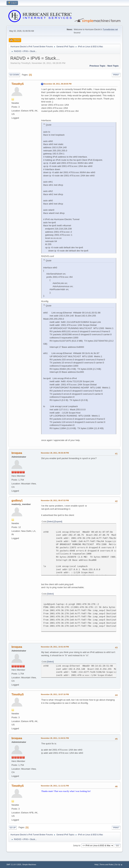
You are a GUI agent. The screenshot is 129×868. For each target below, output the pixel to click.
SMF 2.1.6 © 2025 (13, 864)
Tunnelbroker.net (110, 29)
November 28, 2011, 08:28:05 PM (57, 84)
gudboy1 (17, 500)
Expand (58, 521)
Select (50, 521)
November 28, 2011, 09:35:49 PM (55, 453)
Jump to (76, 845)
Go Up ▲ (119, 864)
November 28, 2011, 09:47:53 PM (55, 500)
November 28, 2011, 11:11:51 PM (55, 786)
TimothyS (17, 83)
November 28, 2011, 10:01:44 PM (55, 647)
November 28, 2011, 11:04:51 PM (55, 738)
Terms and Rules (106, 864)
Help (96, 864)
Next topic (113, 66)
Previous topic (97, 66)
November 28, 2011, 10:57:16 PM (55, 694)
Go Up (13, 828)
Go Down (14, 75)
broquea (16, 453)
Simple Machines (29, 864)
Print (116, 75)
